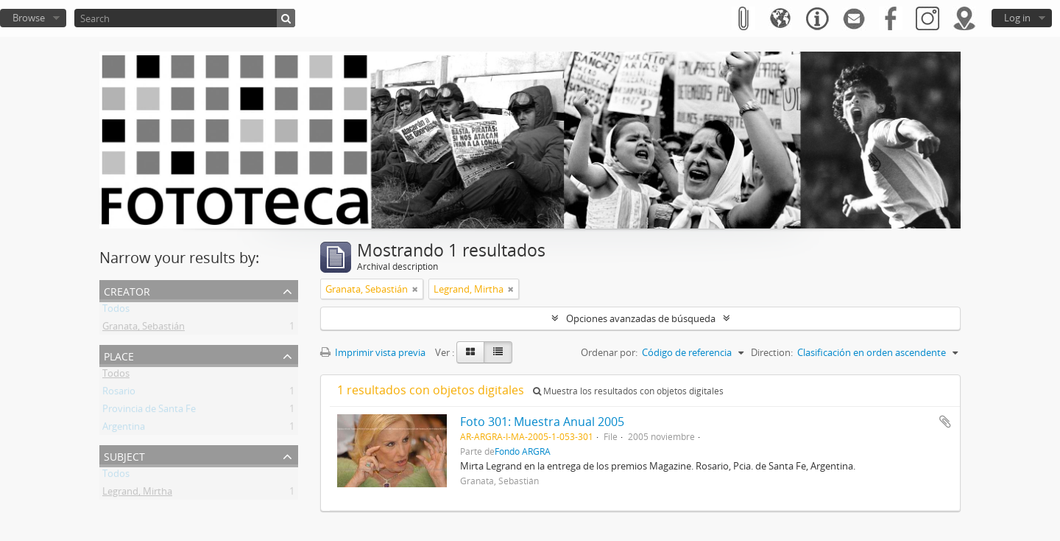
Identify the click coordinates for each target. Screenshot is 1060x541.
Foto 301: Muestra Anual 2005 (542, 421)
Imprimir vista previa (372, 352)
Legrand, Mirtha (137, 493)
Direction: (772, 352)
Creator (127, 290)
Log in (1017, 17)
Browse (29, 17)
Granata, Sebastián (143, 328)
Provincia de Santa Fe (149, 411)
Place (119, 355)
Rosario (118, 393)
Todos (116, 311)
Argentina (123, 429)
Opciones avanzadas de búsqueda (641, 318)
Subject (124, 455)
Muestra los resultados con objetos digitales (628, 391)
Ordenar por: (609, 352)
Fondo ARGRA (523, 451)
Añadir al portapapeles (945, 421)
